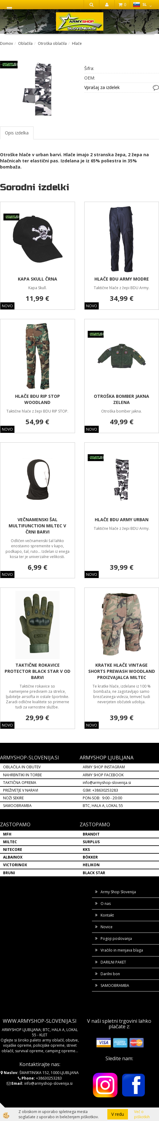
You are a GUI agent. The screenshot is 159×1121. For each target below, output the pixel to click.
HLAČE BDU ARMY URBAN (122, 519)
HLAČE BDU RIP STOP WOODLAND (37, 399)
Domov (6, 43)
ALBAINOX (12, 857)
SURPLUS (91, 841)
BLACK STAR (94, 872)
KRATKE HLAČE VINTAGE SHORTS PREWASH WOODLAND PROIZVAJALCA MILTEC (121, 671)
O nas (106, 903)
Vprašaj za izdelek (102, 87)
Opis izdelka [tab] (17, 133)
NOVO (7, 305)
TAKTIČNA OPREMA (19, 782)
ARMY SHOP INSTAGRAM (104, 767)
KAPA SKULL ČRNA (37, 279)
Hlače (77, 43)
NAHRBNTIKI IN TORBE (22, 775)
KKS (86, 849)
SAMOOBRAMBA (17, 805)
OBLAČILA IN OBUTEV (22, 767)
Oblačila (25, 43)
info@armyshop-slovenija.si (107, 782)
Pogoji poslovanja (116, 938)
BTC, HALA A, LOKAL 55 (103, 805)
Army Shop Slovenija (118, 891)
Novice (107, 926)
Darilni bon (110, 973)
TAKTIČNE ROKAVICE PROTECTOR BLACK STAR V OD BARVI (37, 671)
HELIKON (91, 864)
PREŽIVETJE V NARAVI (20, 790)
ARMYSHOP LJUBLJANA (106, 757)
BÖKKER (90, 857)
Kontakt (107, 915)
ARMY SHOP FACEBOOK (103, 775)
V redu (117, 1114)
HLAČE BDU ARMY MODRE (121, 279)
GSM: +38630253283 (100, 790)
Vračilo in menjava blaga (122, 950)
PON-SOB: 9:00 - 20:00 (102, 798)
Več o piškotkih (142, 1114)
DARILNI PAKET (113, 962)
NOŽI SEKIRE (13, 798)
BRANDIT (91, 834)
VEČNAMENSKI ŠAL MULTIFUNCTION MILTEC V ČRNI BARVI (37, 526)
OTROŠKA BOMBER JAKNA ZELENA (121, 399)
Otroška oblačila (52, 43)
